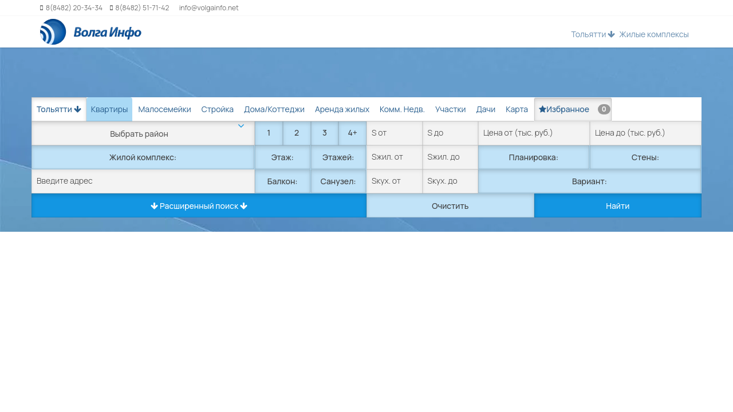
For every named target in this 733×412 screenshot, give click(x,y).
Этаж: (282, 157)
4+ (352, 132)
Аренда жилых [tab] (342, 109)
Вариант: (589, 181)
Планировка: (533, 157)
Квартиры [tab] (109, 109)
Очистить (450, 205)
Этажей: (338, 157)
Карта (517, 109)
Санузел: (338, 181)
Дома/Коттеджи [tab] (274, 109)
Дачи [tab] (485, 109)
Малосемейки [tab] (164, 109)
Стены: (645, 157)
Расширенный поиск (199, 205)
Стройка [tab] (218, 109)
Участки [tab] (450, 109)
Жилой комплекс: (142, 157)
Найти (617, 205)
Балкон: (282, 181)
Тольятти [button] (593, 34)
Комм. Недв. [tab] (402, 109)
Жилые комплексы (654, 34)
